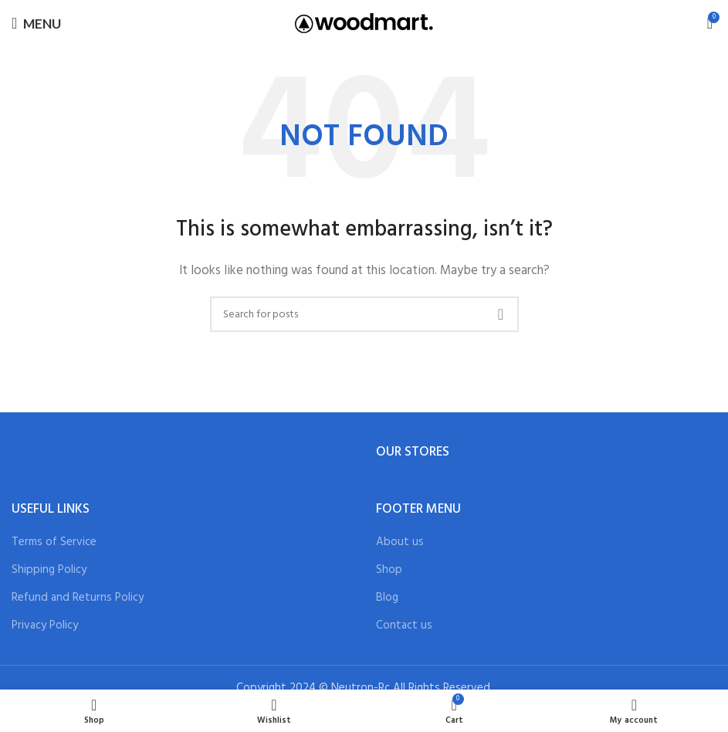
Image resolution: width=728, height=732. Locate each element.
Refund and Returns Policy (78, 598)
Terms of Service (54, 542)
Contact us (404, 626)
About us (400, 542)
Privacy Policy (45, 626)
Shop (389, 570)
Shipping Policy (49, 570)
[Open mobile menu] (36, 23)
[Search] (364, 314)
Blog (387, 598)
